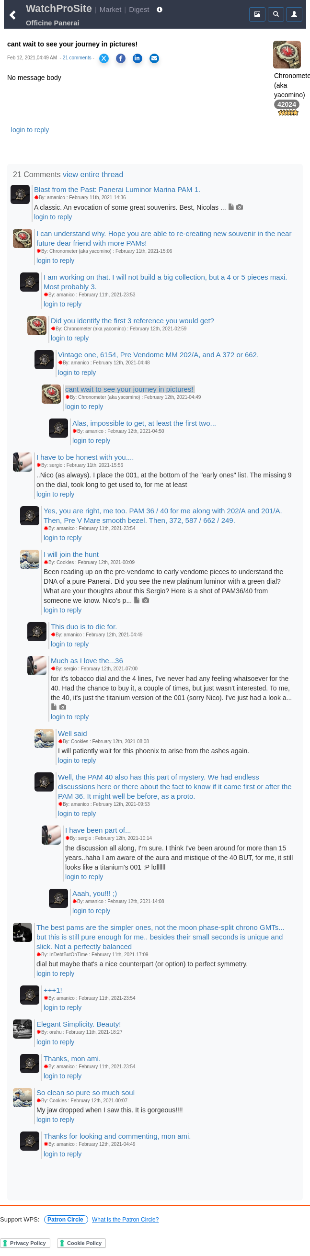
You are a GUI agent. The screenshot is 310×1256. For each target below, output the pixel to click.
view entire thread (93, 174)
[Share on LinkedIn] (137, 58)
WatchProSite (59, 8)
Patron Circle (66, 1219)
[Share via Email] (154, 58)
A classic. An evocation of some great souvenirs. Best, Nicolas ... (138, 207)
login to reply (30, 130)
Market (111, 9)
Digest (139, 9)
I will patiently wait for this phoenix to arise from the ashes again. (153, 751)
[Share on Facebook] (121, 58)
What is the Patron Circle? (125, 1219)
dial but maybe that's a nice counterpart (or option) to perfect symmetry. (142, 964)
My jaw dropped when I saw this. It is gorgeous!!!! (109, 1110)
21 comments (77, 57)
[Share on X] (104, 58)
